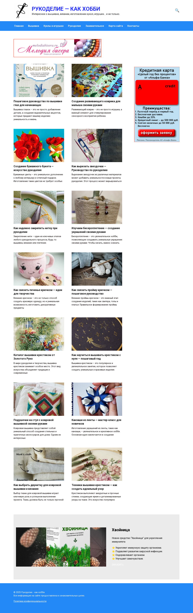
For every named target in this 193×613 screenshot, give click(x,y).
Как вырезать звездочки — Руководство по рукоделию (90, 168)
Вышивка (33, 25)
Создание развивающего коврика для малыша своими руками (96, 103)
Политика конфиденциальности (30, 601)
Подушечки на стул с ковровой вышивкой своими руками (34, 422)
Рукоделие (74, 25)
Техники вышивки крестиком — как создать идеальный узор (94, 487)
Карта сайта (116, 25)
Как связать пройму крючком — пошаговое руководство (92, 291)
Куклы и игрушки (53, 25)
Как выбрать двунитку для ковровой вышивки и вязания (37, 487)
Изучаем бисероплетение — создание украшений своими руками (96, 230)
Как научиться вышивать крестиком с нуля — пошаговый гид (96, 357)
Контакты (133, 25)
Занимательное (94, 25)
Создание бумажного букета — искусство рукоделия (34, 168)
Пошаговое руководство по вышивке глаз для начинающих (38, 103)
